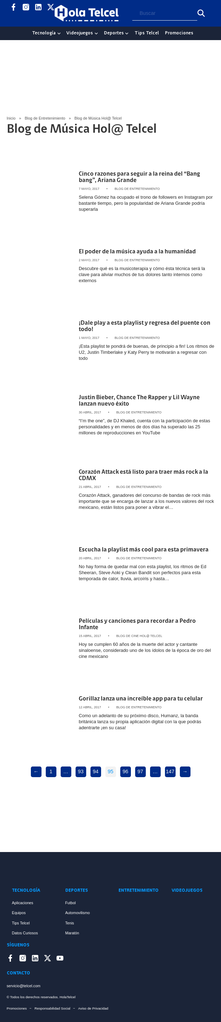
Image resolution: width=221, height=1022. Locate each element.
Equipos (19, 913)
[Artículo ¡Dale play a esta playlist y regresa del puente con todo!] (40, 341)
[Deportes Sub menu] (126, 33)
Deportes (114, 33)
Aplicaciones (22, 903)
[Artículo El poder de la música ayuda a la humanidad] (40, 266)
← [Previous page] (35, 771)
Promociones (179, 33)
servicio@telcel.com (23, 986)
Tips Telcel (146, 33)
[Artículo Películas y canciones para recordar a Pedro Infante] (40, 639)
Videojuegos (79, 33)
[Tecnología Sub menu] (59, 33)
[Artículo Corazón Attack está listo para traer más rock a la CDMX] (40, 490)
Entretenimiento (137, 890)
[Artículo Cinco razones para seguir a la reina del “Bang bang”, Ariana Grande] (40, 192)
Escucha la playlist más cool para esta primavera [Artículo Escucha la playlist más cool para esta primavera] (144, 550)
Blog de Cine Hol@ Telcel (139, 636)
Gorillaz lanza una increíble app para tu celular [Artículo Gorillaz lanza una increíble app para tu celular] (141, 699)
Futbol (70, 903)
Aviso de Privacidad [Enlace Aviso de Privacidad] (93, 1008)
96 (125, 771)
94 (95, 771)
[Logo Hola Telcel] (86, 13)
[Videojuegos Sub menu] (96, 33)
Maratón (72, 933)
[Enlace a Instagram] (25, 8)
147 (170, 771)
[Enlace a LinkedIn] (38, 8)
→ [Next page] (184, 771)
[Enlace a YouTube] (13, 18)
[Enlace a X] (50, 8)
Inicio (11, 118)
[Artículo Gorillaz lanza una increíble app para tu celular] (40, 713)
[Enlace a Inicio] (110, 869)
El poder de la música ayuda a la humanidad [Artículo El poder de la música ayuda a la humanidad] (137, 252)
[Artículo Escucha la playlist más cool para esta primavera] (40, 564)
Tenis (69, 923)
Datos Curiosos (25, 933)
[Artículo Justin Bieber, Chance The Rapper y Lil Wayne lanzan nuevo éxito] (40, 415)
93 (80, 771)
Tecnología (44, 33)
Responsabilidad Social (52, 1008)
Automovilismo (77, 913)
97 (140, 771)
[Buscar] (201, 13)
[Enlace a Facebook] (13, 8)
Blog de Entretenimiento (45, 118)
